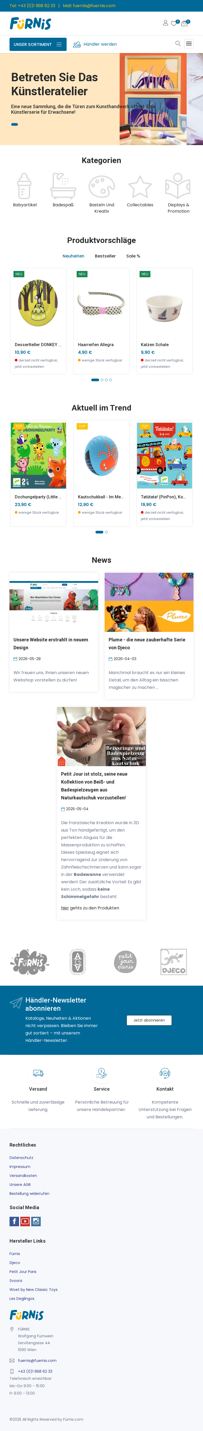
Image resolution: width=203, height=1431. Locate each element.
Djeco (15, 1262)
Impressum (20, 1166)
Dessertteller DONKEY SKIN (41, 344)
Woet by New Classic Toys (34, 1289)
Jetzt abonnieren (149, 1020)
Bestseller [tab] (105, 256)
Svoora (16, 1280)
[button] (95, 380)
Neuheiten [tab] (73, 256)
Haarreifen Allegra (96, 344)
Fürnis (15, 1253)
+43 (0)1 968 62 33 (36, 6)
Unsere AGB (20, 1184)
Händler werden (100, 44)
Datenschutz (21, 1157)
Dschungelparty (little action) (44, 496)
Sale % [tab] (133, 256)
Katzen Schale (155, 344)
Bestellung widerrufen (29, 1193)
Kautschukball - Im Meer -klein (107, 496)
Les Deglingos (22, 1298)
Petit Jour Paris (23, 1271)
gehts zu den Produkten (90, 908)
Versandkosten (23, 1175)
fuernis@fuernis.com (94, 6)
